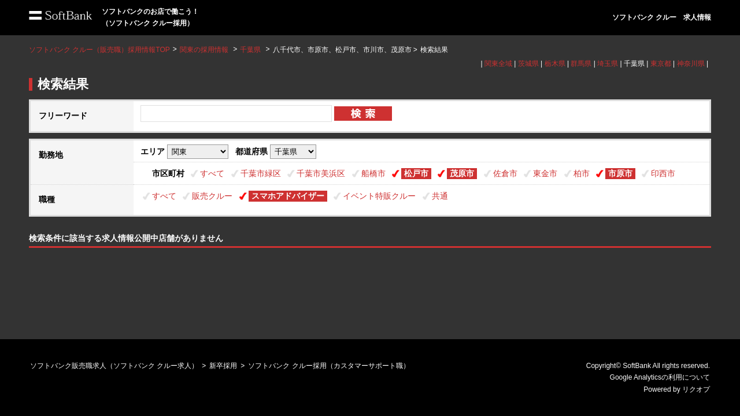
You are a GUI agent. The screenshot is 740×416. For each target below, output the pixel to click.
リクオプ (696, 389)
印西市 (663, 173)
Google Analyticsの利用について (660, 377)
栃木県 (555, 64)
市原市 (620, 173)
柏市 (582, 173)
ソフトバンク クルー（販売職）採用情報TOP (99, 50)
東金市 (545, 173)
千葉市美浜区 (321, 173)
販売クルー (212, 195)
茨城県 (528, 64)
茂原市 (462, 173)
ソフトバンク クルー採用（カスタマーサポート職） (328, 366)
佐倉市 (505, 173)
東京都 (660, 64)
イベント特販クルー (379, 195)
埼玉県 (607, 64)
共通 (440, 195)
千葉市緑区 (260, 173)
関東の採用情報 (205, 50)
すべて (212, 173)
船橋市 (373, 173)
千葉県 (250, 50)
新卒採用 (223, 366)
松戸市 (416, 173)
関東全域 (498, 64)
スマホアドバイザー (287, 195)
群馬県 (581, 64)
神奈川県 (691, 64)
